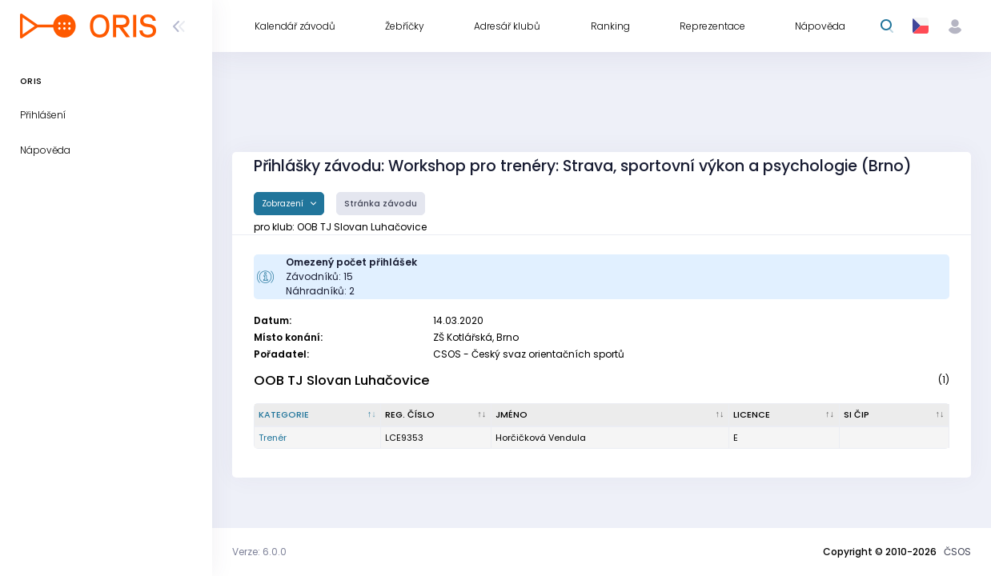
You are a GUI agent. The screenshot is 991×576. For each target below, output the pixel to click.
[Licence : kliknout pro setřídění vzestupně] (784, 415)
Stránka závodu (380, 204)
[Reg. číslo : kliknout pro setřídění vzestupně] (436, 415)
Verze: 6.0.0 (259, 551)
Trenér (273, 437)
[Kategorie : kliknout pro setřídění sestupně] (318, 415)
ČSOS (957, 551)
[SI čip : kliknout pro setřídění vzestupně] (895, 415)
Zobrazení (284, 204)
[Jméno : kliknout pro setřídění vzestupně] (610, 415)
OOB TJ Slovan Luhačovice (342, 380)
